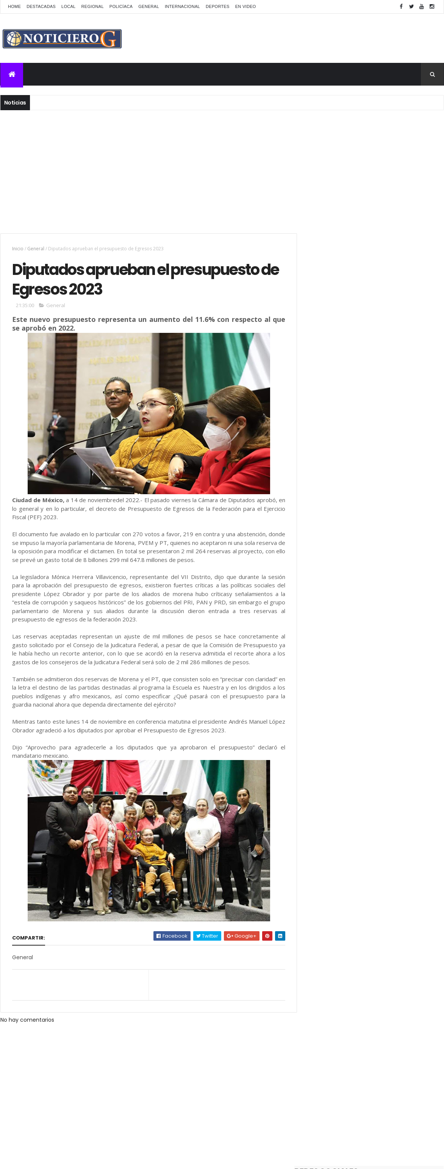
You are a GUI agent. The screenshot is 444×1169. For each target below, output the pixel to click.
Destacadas (41, 6)
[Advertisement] (222, 171)
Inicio (17, 248)
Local (68, 6)
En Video (245, 6)
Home (14, 6)
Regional (92, 6)
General (148, 6)
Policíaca (121, 6)
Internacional (182, 6)
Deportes (218, 6)
